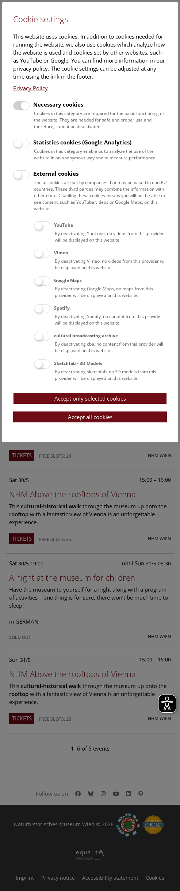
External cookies (55, 173)
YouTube (63, 225)
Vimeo (61, 253)
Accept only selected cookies (90, 398)
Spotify (62, 308)
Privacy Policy (30, 88)
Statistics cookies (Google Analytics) (82, 142)
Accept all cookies (90, 417)
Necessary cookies (58, 104)
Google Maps (68, 280)
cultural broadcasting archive (86, 336)
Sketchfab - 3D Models (78, 363)
